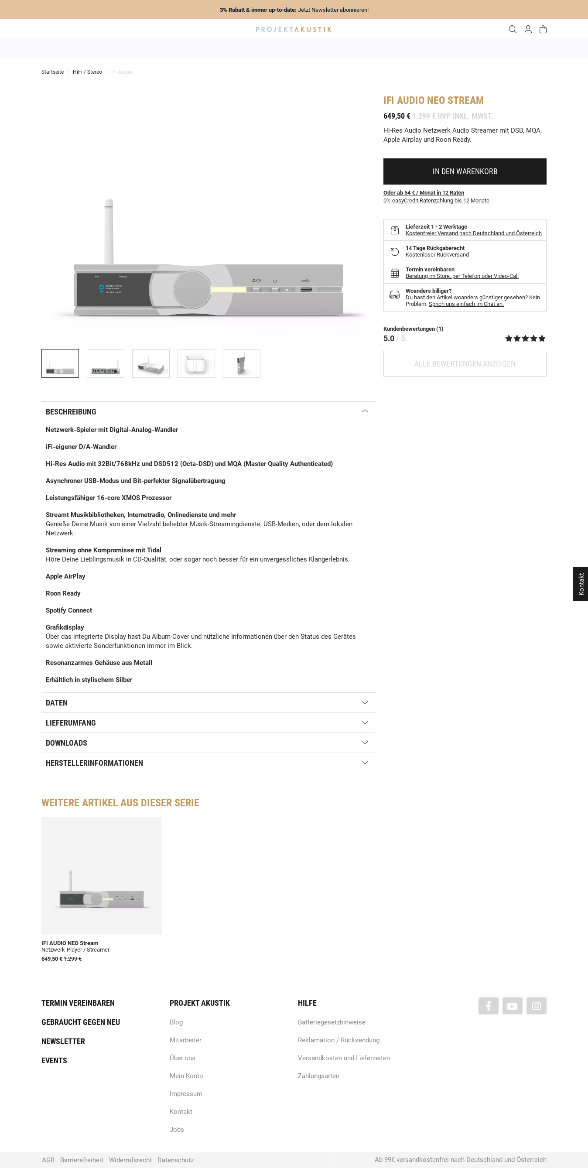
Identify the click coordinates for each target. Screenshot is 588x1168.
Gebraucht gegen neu (80, 1022)
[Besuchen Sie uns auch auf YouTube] (513, 1005)
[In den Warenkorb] (465, 171)
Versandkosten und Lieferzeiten (344, 1058)
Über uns (182, 1058)
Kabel (456, 48)
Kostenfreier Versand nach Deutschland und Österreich (474, 233)
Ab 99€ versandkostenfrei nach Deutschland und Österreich (461, 1160)
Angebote (136, 48)
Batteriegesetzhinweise (332, 1022)
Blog (176, 1022)
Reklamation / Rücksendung (338, 1040)
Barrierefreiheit (81, 1160)
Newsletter (63, 1041)
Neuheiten (176, 48)
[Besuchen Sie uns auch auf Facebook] (489, 1005)
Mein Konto (186, 1076)
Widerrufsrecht (130, 1160)
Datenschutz (175, 1160)
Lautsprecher (379, 48)
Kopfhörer (422, 48)
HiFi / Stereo (283, 48)
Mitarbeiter (186, 1040)
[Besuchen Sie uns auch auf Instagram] (536, 1005)
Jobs (177, 1130)
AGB (48, 1160)
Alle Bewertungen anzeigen (465, 363)
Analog (244, 48)
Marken (212, 48)
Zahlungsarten (318, 1076)
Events (54, 1060)
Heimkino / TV (331, 48)
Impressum (186, 1094)
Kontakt (181, 1112)
